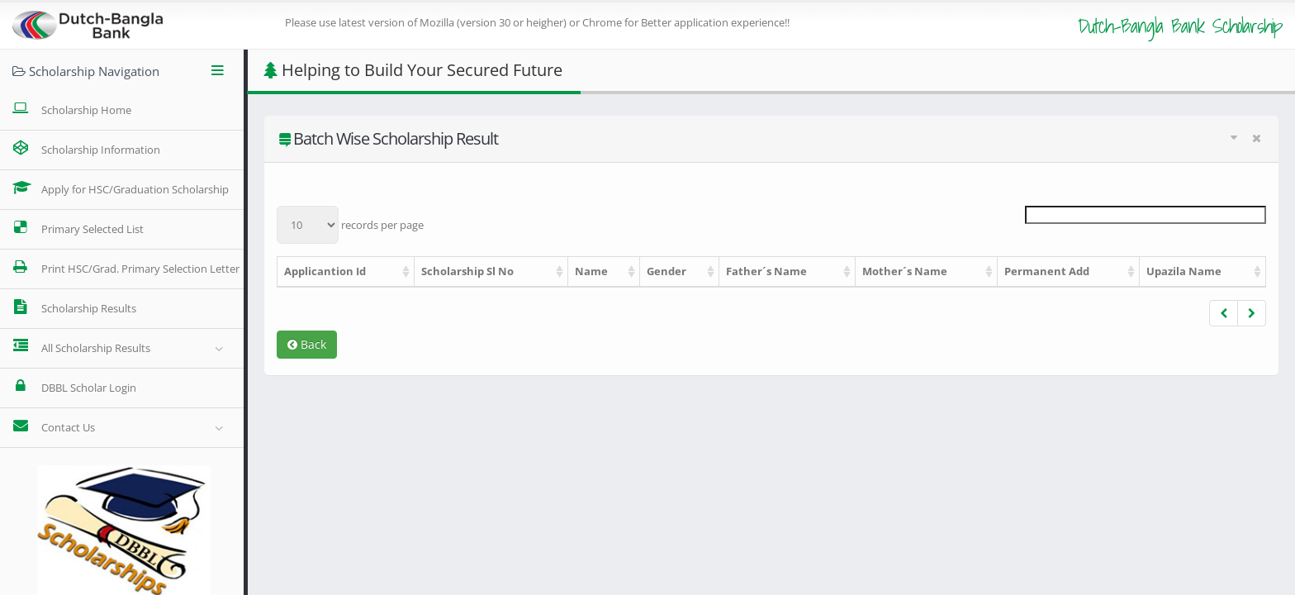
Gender (666, 271)
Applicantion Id (325, 271)
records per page (350, 225)
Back (306, 344)
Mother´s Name (904, 271)
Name (591, 271)
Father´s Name (766, 271)
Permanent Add (1046, 271)
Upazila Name (1183, 271)
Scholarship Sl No (467, 271)
